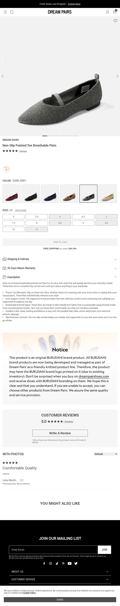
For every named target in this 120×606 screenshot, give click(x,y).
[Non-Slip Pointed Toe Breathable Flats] (12, 194)
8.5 (60, 223)
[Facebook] (44, 563)
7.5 (13, 223)
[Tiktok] (57, 563)
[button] (5, 12)
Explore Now (74, 4)
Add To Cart (60, 241)
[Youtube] (69, 563)
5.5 (36, 216)
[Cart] (115, 12)
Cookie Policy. (29, 593)
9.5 (106, 223)
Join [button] (104, 549)
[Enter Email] (53, 550)
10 (13, 229)
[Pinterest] (63, 563)
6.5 (83, 216)
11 (37, 229)
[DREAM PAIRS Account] (108, 12)
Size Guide (20, 210)
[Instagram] (50, 563)
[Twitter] (76, 563)
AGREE (60, 599)
